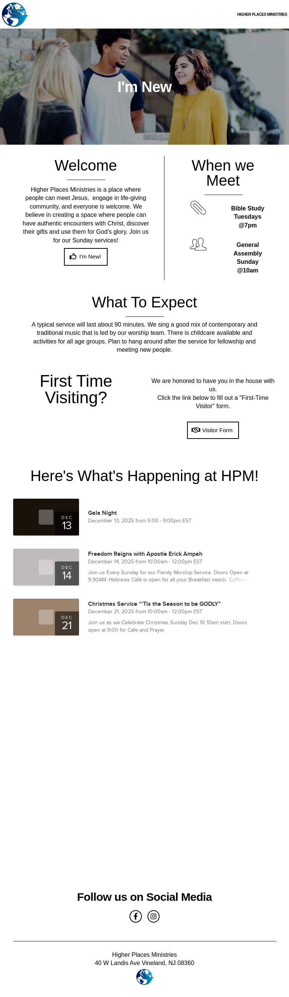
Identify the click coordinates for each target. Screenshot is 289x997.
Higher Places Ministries (212, 15)
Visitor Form (212, 430)
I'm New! (84, 256)
